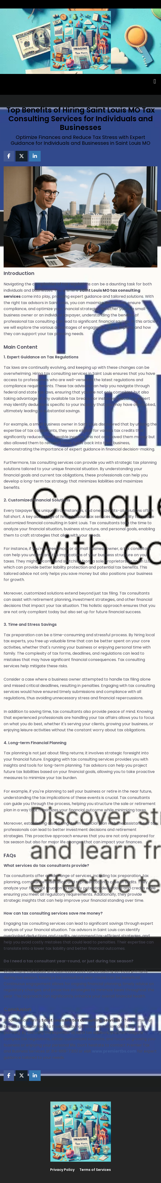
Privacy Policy (62, 1169)
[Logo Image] (80, 41)
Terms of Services (95, 1169)
